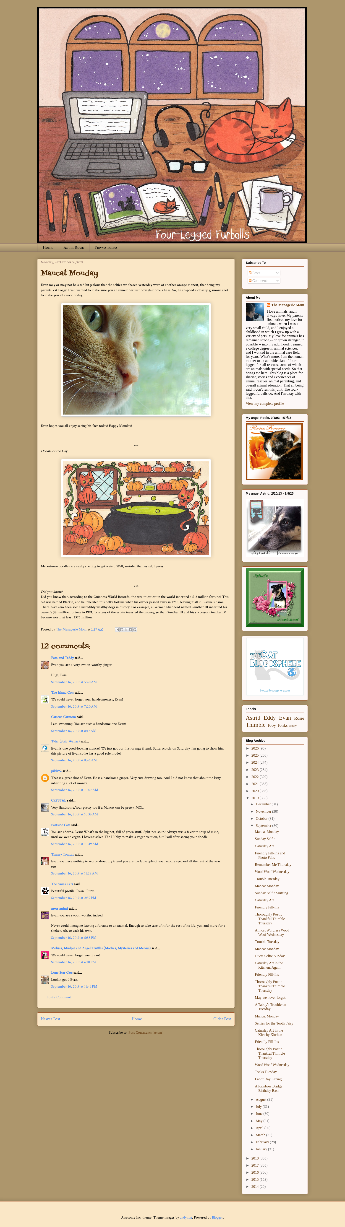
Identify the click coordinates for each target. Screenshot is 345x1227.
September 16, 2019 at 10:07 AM (74, 790)
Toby (271, 725)
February (263, 1142)
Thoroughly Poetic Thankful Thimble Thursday (270, 918)
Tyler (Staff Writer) (65, 741)
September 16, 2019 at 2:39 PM (73, 897)
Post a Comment (59, 997)
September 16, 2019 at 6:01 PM (73, 962)
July (259, 1106)
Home (47, 247)
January (262, 1149)
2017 (255, 1165)
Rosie (299, 718)
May (259, 1121)
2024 (255, 762)
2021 (255, 784)
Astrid (253, 717)
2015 (255, 1179)
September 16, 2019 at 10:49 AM (74, 844)
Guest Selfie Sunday (270, 956)
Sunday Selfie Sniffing (271, 893)
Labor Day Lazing (268, 1079)
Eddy (270, 717)
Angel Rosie (74, 247)
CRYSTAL (58, 800)
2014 (255, 1186)
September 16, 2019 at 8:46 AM (74, 760)
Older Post (222, 1019)
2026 (255, 748)
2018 (255, 1158)
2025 (255, 755)
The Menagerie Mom (287, 305)
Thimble (256, 724)
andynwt (186, 1217)
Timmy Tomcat (62, 854)
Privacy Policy (106, 247)
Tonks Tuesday (266, 1072)
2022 (255, 777)
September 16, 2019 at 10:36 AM (74, 814)
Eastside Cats (60, 825)
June (259, 1113)
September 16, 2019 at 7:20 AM (74, 706)
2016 (255, 1172)
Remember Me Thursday (273, 864)
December (264, 804)
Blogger (217, 1217)
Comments (258, 281)
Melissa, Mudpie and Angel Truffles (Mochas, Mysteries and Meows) (101, 948)
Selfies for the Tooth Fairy (274, 1023)
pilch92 (56, 771)
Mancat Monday (267, 832)
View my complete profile (265, 403)
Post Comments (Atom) (145, 1032)
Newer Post (50, 1019)
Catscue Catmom (63, 717)
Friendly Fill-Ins (267, 907)
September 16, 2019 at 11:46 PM (74, 986)
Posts (254, 273)
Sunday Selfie (265, 839)
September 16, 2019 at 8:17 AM (73, 731)
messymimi (59, 908)
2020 (255, 791)
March (261, 1135)
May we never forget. (270, 997)
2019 (255, 798)
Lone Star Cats (62, 972)
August (261, 1099)
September (264, 826)
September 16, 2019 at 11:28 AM (74, 873)
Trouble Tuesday (267, 879)
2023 (255, 770)
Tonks (282, 725)
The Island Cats (62, 692)
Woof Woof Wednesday (272, 872)
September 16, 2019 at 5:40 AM (74, 682)
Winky (293, 725)
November (264, 811)
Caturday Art (264, 846)
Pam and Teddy (63, 658)
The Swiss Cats (62, 884)
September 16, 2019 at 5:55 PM (73, 937)
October (262, 818)
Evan (285, 717)
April (260, 1128)
